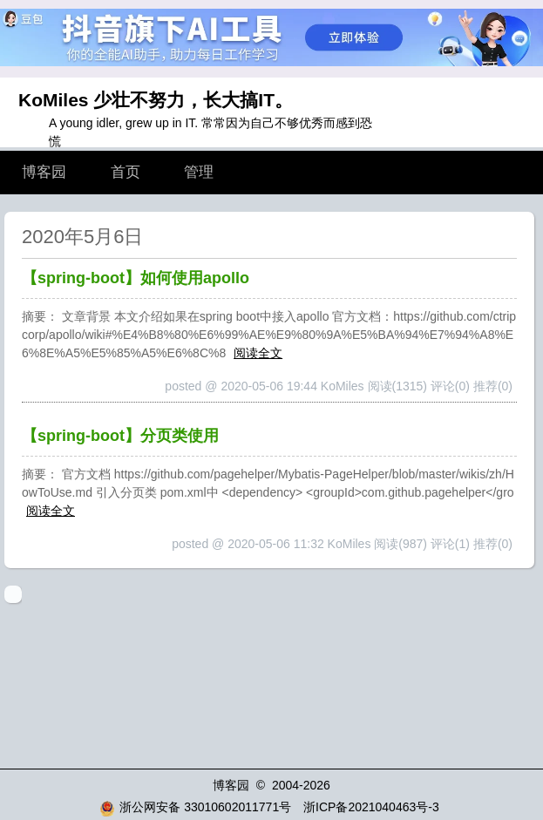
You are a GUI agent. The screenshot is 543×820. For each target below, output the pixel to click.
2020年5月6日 (82, 236)
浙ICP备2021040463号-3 (371, 807)
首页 (125, 172)
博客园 (44, 172)
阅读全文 (258, 353)
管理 (199, 172)
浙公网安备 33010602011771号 (195, 807)
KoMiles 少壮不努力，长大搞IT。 (155, 100)
